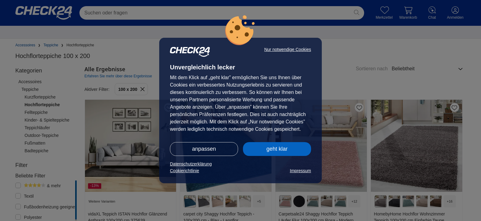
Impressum (300, 170)
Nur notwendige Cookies (287, 49)
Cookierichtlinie (184, 170)
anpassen (204, 149)
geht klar (276, 149)
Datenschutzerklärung (191, 163)
